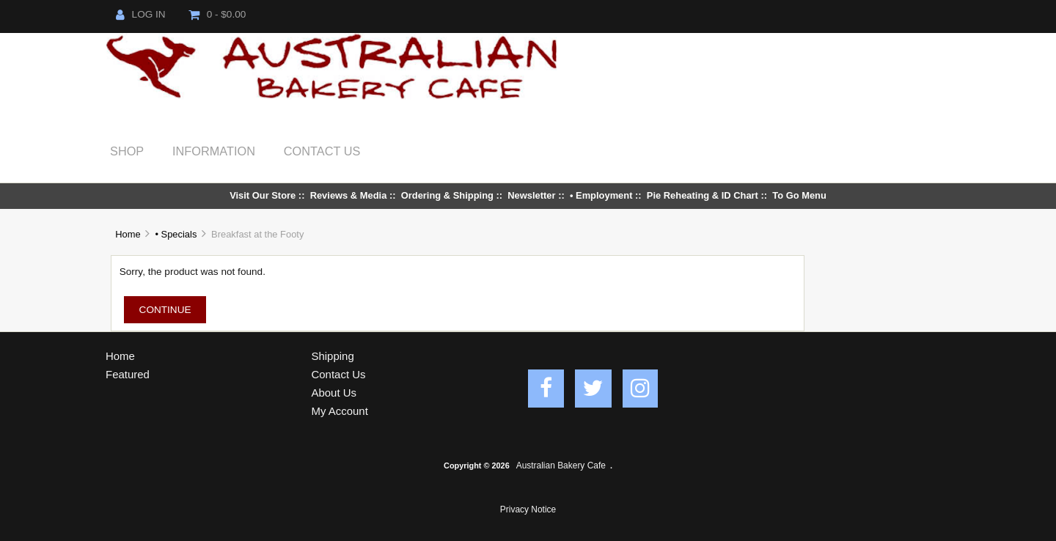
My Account (340, 411)
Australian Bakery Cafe (561, 465)
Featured (128, 374)
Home (127, 234)
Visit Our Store (263, 195)
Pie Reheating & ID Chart (702, 195)
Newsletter (531, 195)
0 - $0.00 (217, 14)
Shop (127, 151)
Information (213, 151)
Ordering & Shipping (447, 195)
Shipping (333, 356)
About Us (334, 392)
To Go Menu (799, 195)
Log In (141, 14)
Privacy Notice (528, 509)
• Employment (601, 195)
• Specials (176, 234)
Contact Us (322, 151)
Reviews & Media (348, 195)
